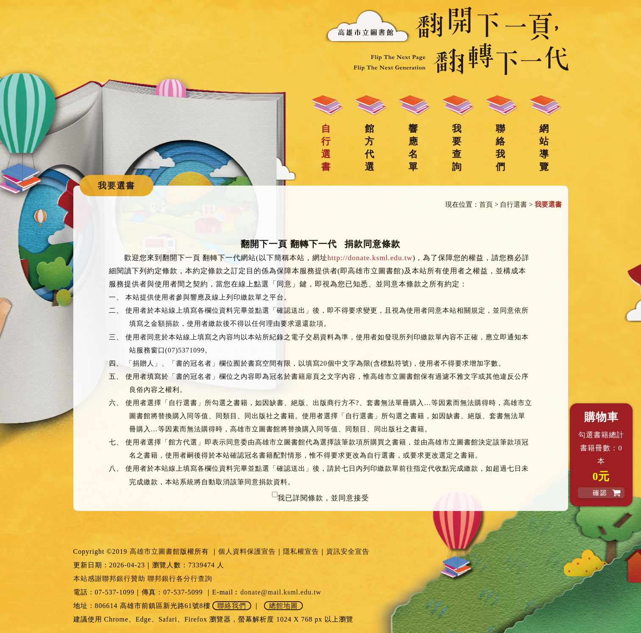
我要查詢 (456, 147)
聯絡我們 (500, 147)
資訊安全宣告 (347, 551)
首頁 (486, 204)
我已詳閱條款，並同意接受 (323, 498)
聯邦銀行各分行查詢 (179, 578)
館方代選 (369, 147)
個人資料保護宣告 (247, 551)
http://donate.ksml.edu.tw (370, 258)
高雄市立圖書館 (155, 551)
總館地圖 (283, 605)
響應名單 (413, 147)
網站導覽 (544, 147)
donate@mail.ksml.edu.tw (280, 592)
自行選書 (325, 147)
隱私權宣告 (301, 551)
